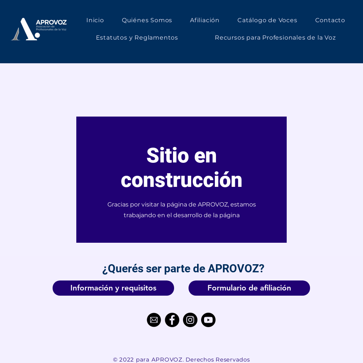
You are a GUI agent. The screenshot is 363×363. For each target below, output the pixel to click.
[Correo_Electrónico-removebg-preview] (154, 320)
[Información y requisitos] (113, 288)
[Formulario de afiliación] (249, 288)
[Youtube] (208, 320)
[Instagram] (190, 320)
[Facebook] (172, 320)
